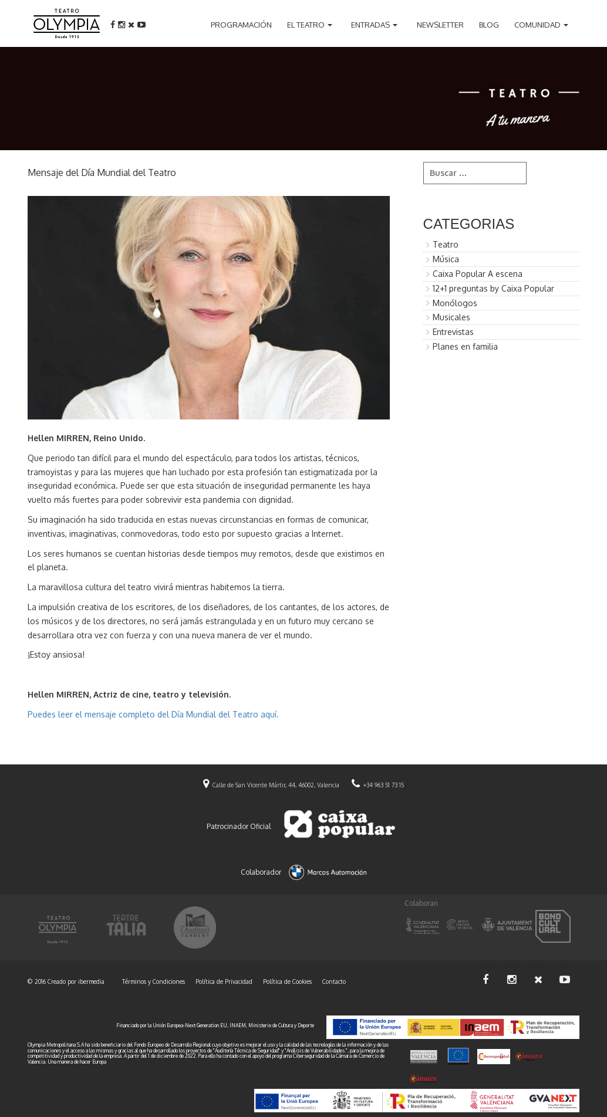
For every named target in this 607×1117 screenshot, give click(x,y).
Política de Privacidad (223, 981)
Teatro (445, 244)
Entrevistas (453, 332)
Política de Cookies (287, 981)
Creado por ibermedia (76, 981)
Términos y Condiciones (153, 981)
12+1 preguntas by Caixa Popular (493, 288)
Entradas (370, 24)
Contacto (334, 981)
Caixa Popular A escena (477, 274)
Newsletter (440, 24)
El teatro (306, 24)
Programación (241, 24)
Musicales (451, 317)
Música (446, 259)
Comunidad (537, 24)
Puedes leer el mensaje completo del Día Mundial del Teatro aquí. (153, 714)
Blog (489, 24)
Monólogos (455, 303)
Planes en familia (465, 346)
